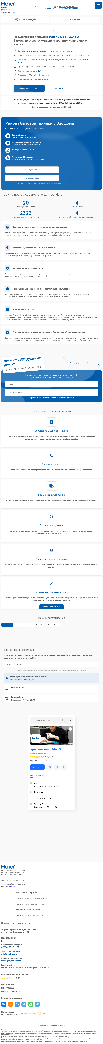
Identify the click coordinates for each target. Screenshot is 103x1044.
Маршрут (37, 767)
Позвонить (75, 19)
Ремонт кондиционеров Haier (30, 915)
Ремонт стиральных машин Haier (31, 898)
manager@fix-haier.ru (11, 960)
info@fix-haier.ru (9, 954)
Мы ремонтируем (25, 19)
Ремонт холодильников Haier (30, 904)
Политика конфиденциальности (51, 1025)
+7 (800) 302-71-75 (68, 6)
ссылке (12, 886)
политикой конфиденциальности (62, 398)
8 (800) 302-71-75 (10, 947)
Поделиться (3, 1004)
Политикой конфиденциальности (74, 670)
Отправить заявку (32, 178)
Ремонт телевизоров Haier (28, 909)
